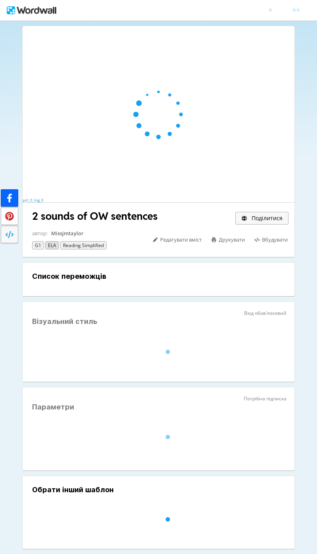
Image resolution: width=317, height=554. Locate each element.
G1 (38, 245)
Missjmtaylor (67, 233)
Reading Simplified (83, 245)
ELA (52, 245)
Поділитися (262, 218)
